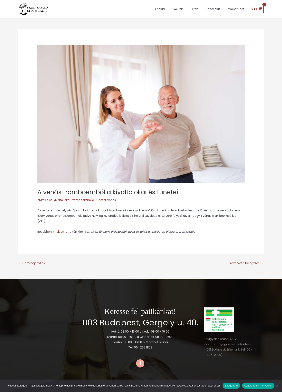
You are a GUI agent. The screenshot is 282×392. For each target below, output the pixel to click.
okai (67, 200)
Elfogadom (231, 385)
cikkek (41, 200)
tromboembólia (83, 200)
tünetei (100, 200)
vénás (111, 200)
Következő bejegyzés (246, 263)
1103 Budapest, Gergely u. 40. (140, 322)
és (50, 200)
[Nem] (277, 386)
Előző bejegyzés (32, 263)
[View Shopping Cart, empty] (256, 9)
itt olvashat (61, 232)
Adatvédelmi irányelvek (258, 385)
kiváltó (58, 200)
